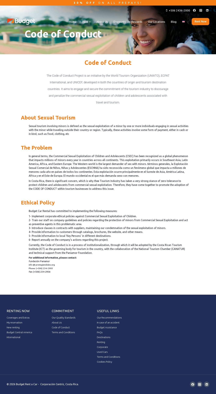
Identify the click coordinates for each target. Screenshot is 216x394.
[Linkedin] (207, 10)
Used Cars (102, 352)
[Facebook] (194, 10)
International (13, 337)
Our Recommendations (109, 317)
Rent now (200, 21)
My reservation (14, 322)
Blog (174, 21)
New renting (13, 327)
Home (73, 21)
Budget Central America (19, 332)
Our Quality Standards (64, 317)
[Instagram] (201, 10)
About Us (102, 21)
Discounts (120, 21)
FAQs (100, 332)
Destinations (103, 337)
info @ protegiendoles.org (42, 264)
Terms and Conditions (63, 332)
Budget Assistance (107, 327)
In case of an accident (108, 322)
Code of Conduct (61, 327)
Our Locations (156, 21)
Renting (101, 342)
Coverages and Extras (18, 317)
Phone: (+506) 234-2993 (41, 268)
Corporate (102, 347)
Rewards (136, 21)
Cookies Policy (104, 361)
